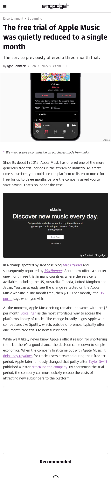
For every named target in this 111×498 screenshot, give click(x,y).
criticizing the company (49, 367)
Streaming (35, 18)
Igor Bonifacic (16, 66)
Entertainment (13, 18)
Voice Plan (28, 313)
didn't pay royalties (17, 356)
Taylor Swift (98, 362)
